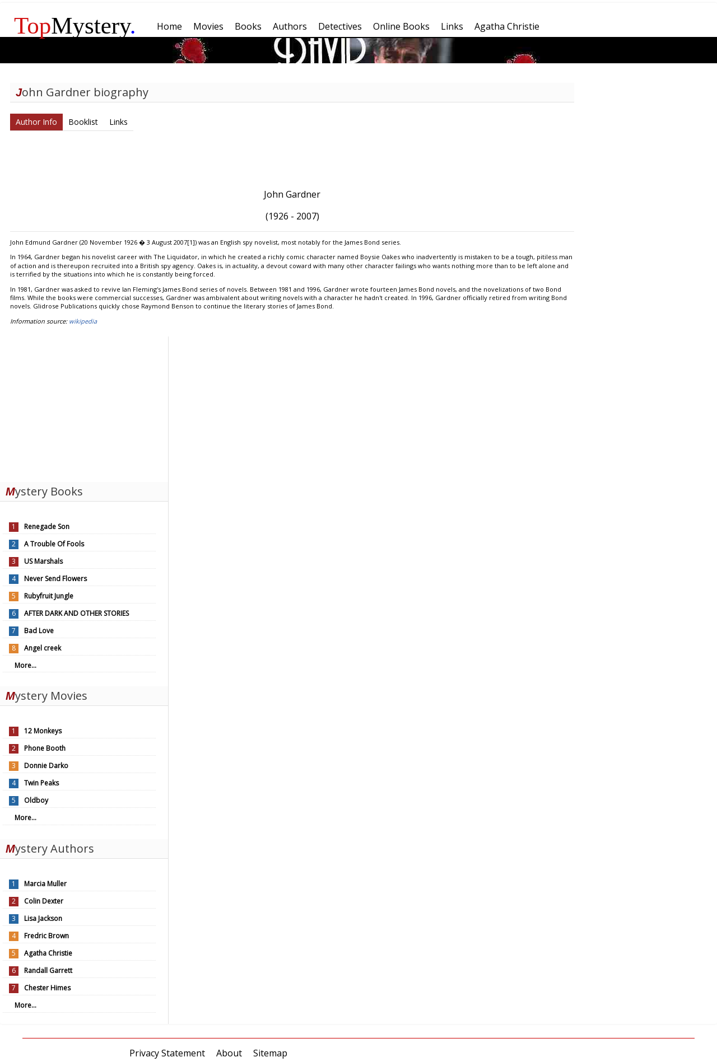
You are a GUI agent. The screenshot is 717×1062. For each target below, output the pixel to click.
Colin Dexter (43, 901)
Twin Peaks (41, 783)
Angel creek (42, 648)
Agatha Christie (48, 953)
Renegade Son (46, 526)
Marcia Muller (45, 883)
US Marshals (43, 561)
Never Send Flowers (55, 578)
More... (25, 665)
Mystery (75, 25)
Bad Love (39, 630)
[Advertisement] (84, 406)
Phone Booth (45, 748)
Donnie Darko (46, 765)
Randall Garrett (48, 970)
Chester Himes (47, 988)
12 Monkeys (43, 731)
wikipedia (83, 321)
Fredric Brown (46, 936)
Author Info (36, 121)
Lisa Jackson (43, 918)
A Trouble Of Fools (54, 544)
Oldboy (36, 800)
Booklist (83, 121)
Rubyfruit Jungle (48, 596)
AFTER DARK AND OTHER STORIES (76, 613)
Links (118, 121)
